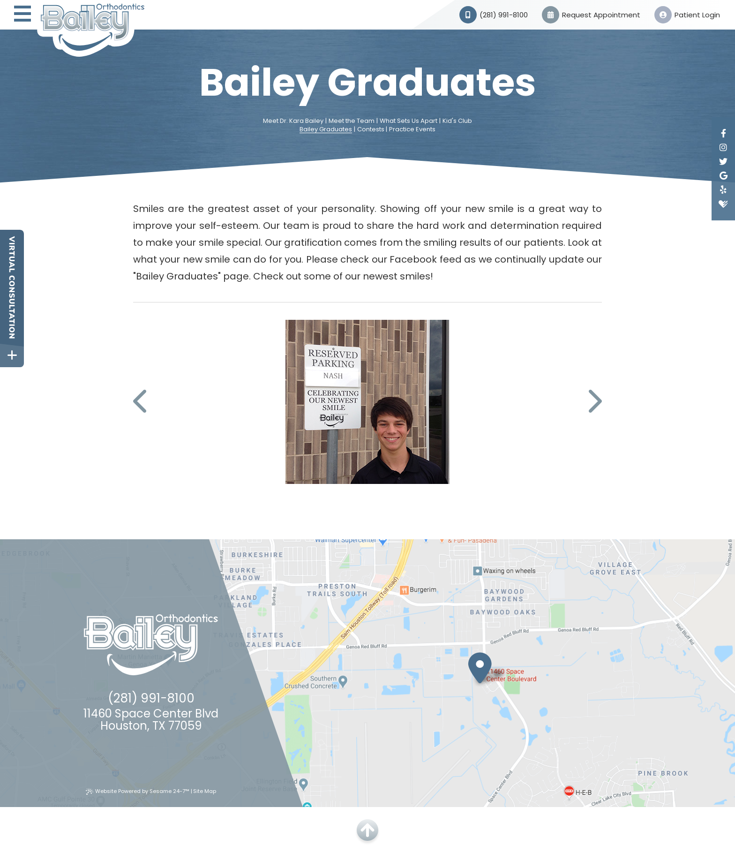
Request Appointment (591, 14)
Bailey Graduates (326, 129)
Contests (370, 129)
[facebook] (723, 134)
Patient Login (687, 14)
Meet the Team (352, 121)
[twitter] (723, 162)
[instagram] (723, 148)
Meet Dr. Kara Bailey (293, 121)
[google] (723, 176)
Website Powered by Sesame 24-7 (137, 791)
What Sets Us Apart (408, 121)
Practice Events (412, 129)
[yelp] (723, 190)
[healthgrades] (723, 204)
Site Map (204, 791)
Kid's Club (457, 121)
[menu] (22, 15)
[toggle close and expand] (12, 355)
